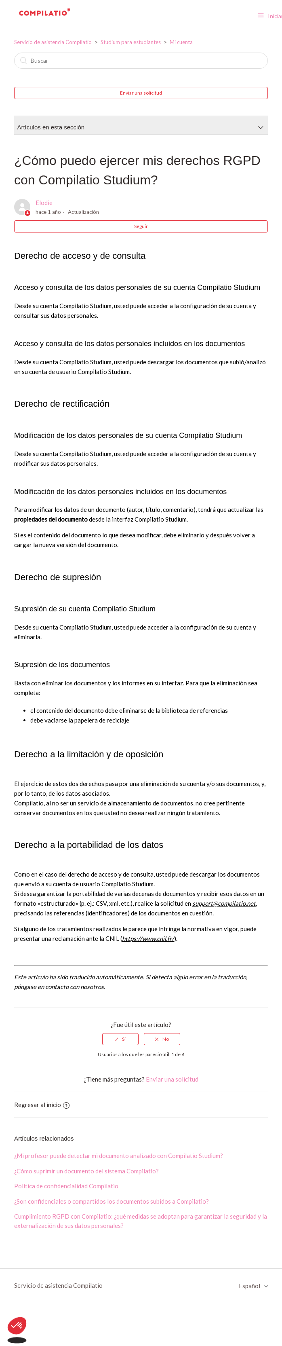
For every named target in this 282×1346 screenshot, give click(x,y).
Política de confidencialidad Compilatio (66, 1186)
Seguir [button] (141, 226)
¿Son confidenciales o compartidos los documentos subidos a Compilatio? (111, 1201)
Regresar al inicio (41, 1104)
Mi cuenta (181, 42)
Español (250, 1285)
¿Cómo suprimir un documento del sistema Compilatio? (86, 1171)
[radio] (120, 1039)
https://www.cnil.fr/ (148, 938)
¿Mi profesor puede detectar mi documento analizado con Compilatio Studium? (118, 1155)
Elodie (44, 202)
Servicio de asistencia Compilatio (53, 42)
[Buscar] (141, 61)
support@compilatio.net (224, 903)
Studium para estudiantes (131, 42)
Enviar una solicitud (141, 93)
